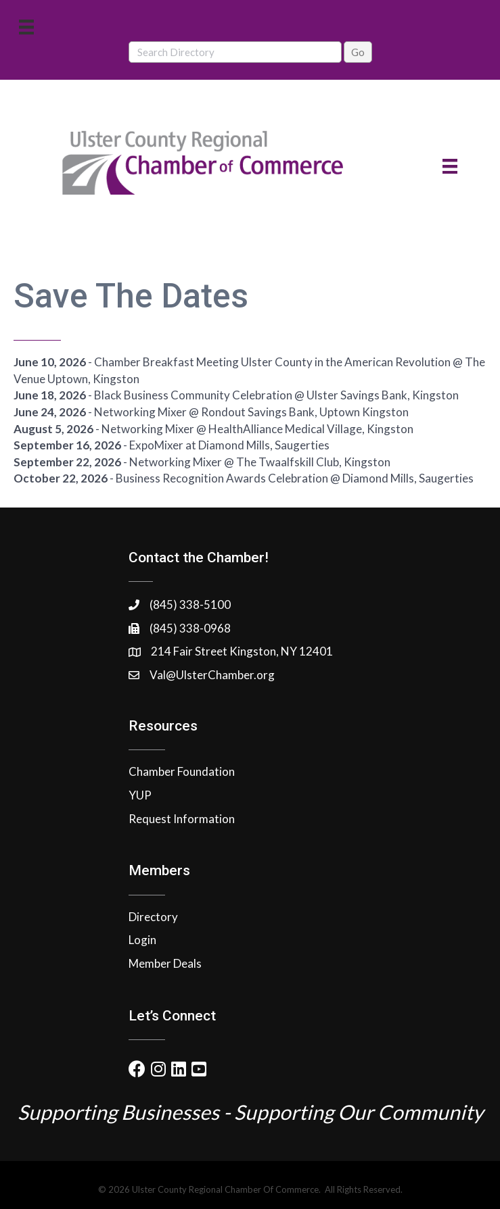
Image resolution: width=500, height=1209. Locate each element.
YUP (140, 795)
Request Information (182, 819)
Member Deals (165, 963)
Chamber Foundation (182, 771)
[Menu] (26, 27)
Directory (153, 917)
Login (142, 940)
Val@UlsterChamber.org (212, 675)
